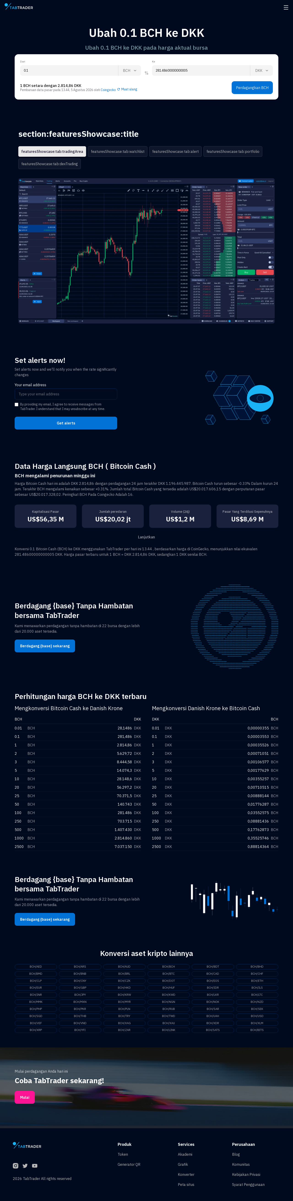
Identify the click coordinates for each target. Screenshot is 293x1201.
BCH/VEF (36, 1025)
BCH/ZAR (124, 1033)
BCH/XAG (124, 1025)
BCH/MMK (36, 1003)
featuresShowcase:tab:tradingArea (52, 151)
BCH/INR (36, 996)
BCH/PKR (80, 1011)
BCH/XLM (257, 1025)
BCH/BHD (257, 967)
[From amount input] (69, 70)
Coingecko (108, 90)
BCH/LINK (169, 1033)
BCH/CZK (124, 982)
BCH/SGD (36, 1018)
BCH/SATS (212, 1033)
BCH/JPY (80, 996)
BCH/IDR (212, 989)
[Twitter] (25, 1166)
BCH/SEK (257, 1011)
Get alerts (66, 423)
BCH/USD (257, 1018)
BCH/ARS (80, 967)
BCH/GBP (80, 989)
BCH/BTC (168, 974)
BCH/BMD (36, 974)
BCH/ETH (257, 982)
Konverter (186, 1174)
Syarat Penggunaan (248, 1184)
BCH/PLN (124, 1011)
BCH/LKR (212, 996)
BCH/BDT (213, 967)
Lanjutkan (146, 537)
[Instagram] (15, 1166)
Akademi (185, 1154)
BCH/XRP (35, 1033)
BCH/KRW (124, 996)
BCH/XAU (168, 1025)
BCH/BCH (168, 967)
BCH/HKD (124, 989)
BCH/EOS (213, 982)
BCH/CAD (213, 974)
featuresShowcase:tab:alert (175, 151)
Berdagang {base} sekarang (45, 646)
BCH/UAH (213, 1018)
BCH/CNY (80, 982)
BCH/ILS (257, 989)
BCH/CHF (257, 974)
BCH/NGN (169, 1003)
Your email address (30, 385)
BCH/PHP (35, 1011)
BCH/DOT (169, 982)
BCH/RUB (168, 1011)
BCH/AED (35, 967)
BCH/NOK (213, 1003)
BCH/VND (80, 1025)
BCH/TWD (169, 1018)
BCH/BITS (257, 1033)
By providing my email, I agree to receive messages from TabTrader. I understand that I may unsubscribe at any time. (62, 406)
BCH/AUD (124, 967)
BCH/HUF (168, 989)
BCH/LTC (257, 996)
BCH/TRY (124, 1018)
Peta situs (186, 1184)
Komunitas (241, 1164)
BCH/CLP (36, 982)
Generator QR (129, 1164)
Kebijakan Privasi (246, 1174)
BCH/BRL (124, 974)
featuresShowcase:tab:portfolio (232, 151)
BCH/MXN (80, 1003)
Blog (236, 1154)
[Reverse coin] (146, 73)
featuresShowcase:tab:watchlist (117, 151)
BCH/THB (80, 1018)
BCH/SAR (212, 1011)
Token (123, 1154)
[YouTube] (35, 1166)
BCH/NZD (257, 1003)
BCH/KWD (169, 996)
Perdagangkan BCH (252, 87)
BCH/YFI (80, 1033)
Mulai (24, 1100)
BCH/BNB (80, 974)
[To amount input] (201, 70)
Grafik (183, 1164)
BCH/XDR (213, 1025)
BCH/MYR (124, 1003)
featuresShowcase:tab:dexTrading (49, 164)
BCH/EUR (35, 989)
